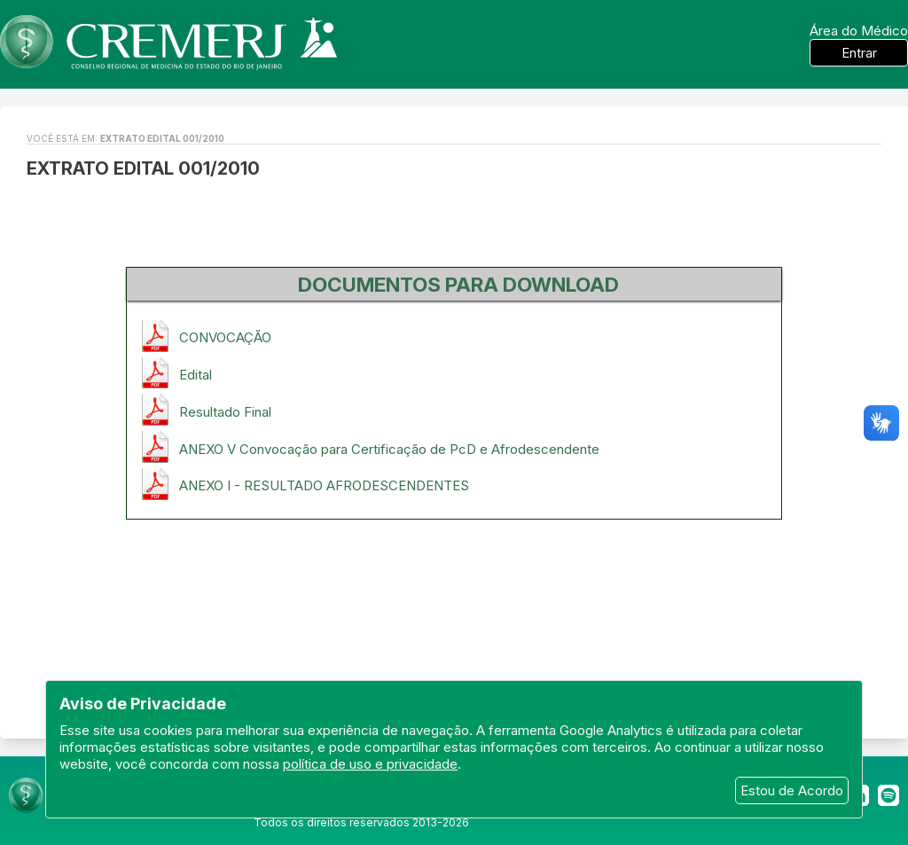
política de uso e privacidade (370, 763)
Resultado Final (225, 411)
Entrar (859, 52)
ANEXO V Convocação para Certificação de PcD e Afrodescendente (389, 449)
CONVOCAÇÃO (225, 337)
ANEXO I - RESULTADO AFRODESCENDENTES (324, 485)
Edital (195, 374)
